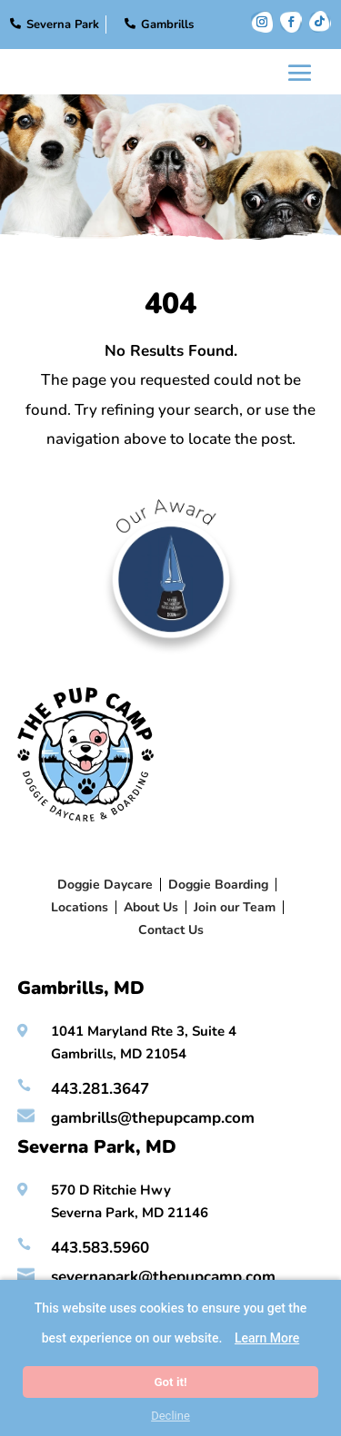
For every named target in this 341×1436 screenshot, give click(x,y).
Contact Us (171, 930)
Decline (170, 1415)
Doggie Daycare (105, 884)
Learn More (267, 1338)
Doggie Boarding (218, 884)
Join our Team (235, 907)
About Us (151, 907)
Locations (79, 907)
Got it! (170, 1382)
